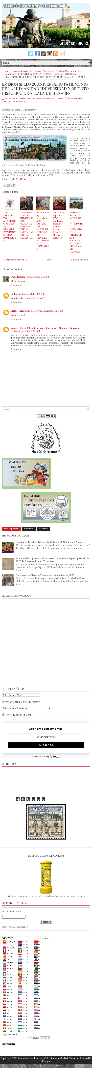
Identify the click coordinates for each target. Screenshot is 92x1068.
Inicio (49, 259)
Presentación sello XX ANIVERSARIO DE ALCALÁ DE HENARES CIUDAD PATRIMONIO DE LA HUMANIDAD (26, 226)
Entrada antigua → (80, 259)
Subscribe (46, 745)
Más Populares (11, 529)
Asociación (48, 71)
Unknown (16, 294)
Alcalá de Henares (32, 71)
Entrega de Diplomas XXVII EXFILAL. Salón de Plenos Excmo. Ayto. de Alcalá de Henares (58, 225)
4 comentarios (18, 101)
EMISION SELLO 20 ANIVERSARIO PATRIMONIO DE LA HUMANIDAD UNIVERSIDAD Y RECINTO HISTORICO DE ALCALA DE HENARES (45, 89)
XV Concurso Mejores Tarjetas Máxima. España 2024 (45, 575)
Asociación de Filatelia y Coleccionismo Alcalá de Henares (48, 1058)
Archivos (43, 529)
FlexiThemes (32, 1066)
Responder (16, 285)
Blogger (46, 1061)
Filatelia (60, 71)
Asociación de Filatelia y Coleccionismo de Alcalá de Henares (45, 328)
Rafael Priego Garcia (22, 310)
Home (6, 71)
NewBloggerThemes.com (64, 1066)
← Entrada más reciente (14, 259)
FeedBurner (22, 927)
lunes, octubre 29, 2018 (37, 277)
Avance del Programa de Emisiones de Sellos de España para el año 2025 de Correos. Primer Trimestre (52, 560)
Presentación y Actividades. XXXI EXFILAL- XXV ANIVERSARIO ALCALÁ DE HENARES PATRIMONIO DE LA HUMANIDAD (43, 231)
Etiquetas (28, 529)
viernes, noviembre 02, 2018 (49, 310)
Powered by (46, 756)
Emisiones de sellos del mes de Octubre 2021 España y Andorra (50, 542)
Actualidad (16, 71)
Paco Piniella (18, 277)
